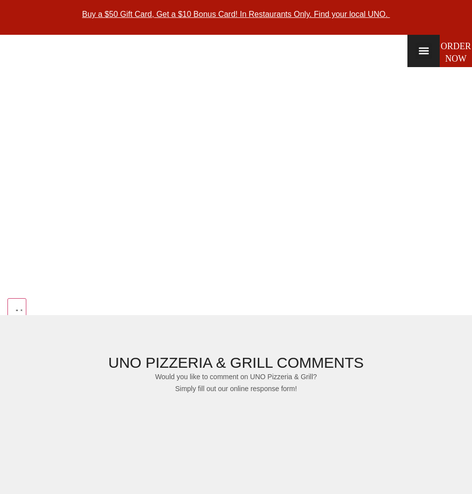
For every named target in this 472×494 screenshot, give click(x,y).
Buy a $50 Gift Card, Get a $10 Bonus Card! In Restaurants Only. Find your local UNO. (236, 14)
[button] (423, 51)
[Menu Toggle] (16, 308)
